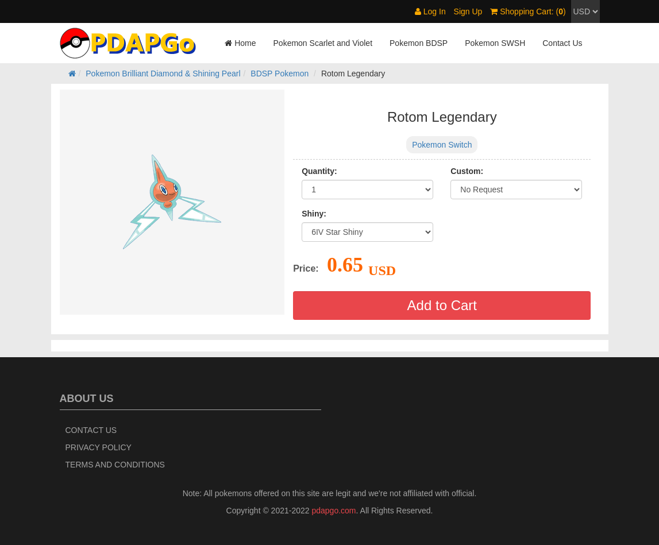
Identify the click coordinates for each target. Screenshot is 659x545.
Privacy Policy (98, 447)
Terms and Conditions (115, 464)
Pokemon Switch (442, 144)
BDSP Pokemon (280, 73)
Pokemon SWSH (495, 43)
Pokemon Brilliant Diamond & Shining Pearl (163, 73)
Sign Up (468, 11)
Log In (430, 11)
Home (240, 43)
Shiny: (314, 213)
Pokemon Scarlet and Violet (323, 43)
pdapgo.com (333, 510)
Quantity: (319, 171)
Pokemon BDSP (419, 43)
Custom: (466, 171)
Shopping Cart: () (527, 11)
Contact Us (562, 43)
